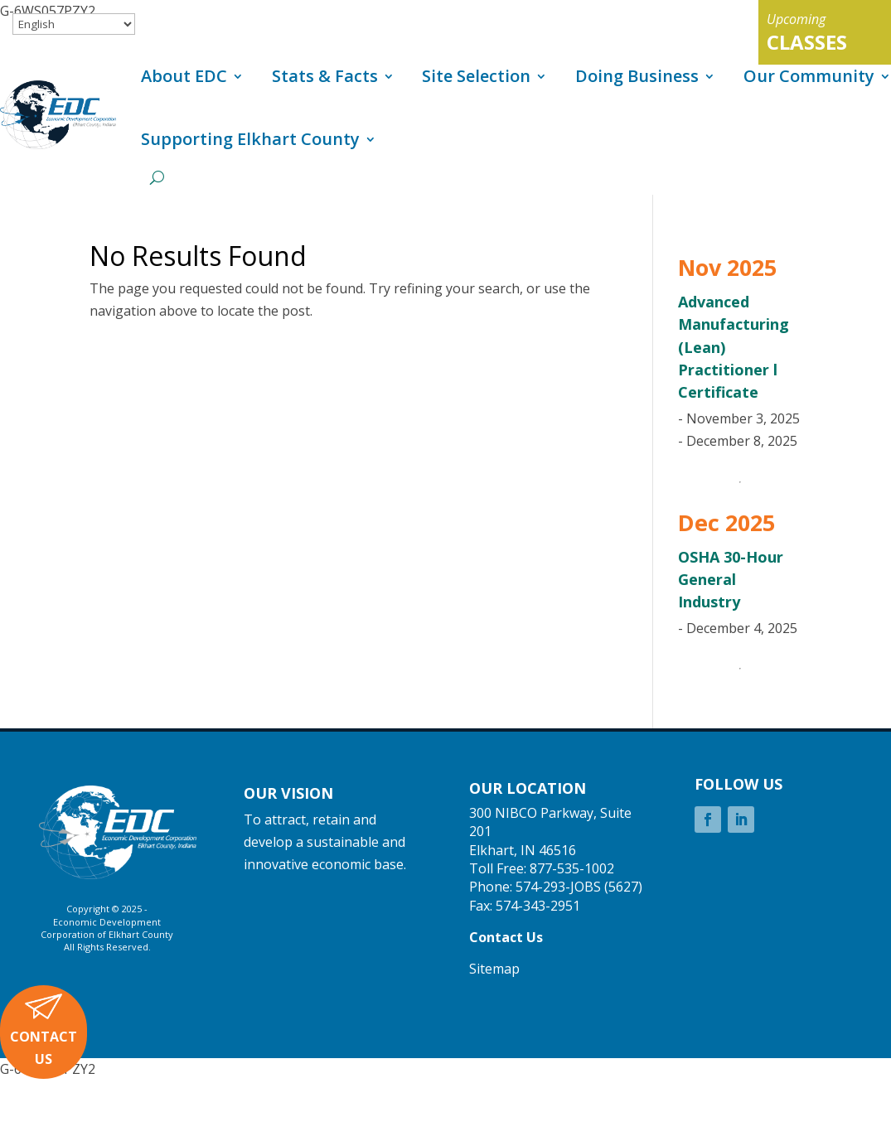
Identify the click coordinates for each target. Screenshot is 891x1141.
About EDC (184, 76)
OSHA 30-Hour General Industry (730, 579)
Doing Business (637, 76)
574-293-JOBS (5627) (579, 887)
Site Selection (476, 76)
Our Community (808, 76)
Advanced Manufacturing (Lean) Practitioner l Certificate (733, 347)
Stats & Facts (325, 76)
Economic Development (107, 922)
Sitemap (494, 969)
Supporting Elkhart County (250, 139)
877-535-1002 (572, 868)
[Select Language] (73, 24)
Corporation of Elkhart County (107, 934)
